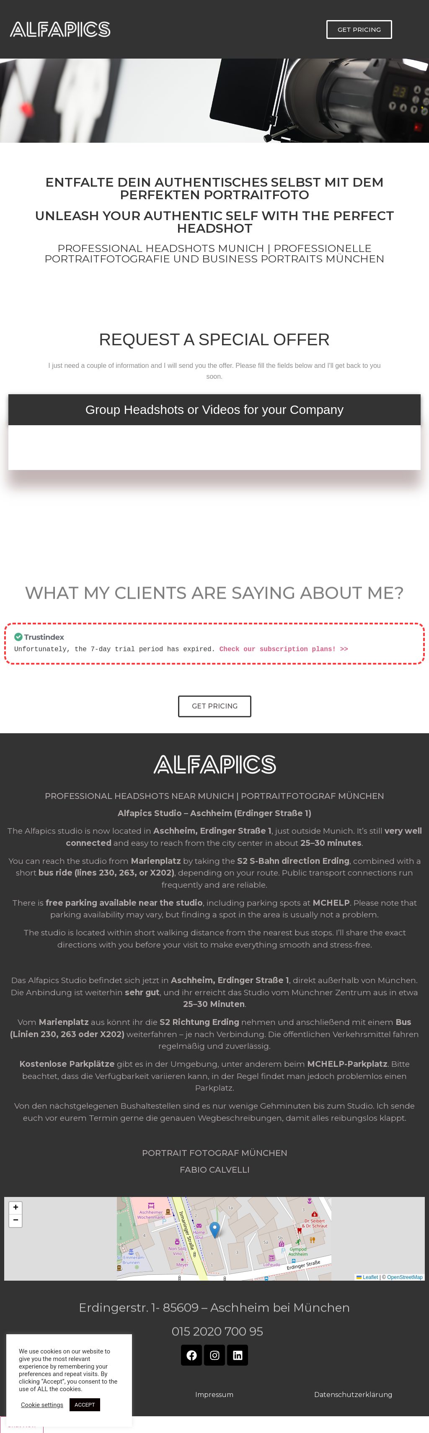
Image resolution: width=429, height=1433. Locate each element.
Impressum (214, 1394)
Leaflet (367, 1276)
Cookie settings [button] (42, 1405)
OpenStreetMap (405, 1276)
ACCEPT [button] (85, 1405)
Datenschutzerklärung (353, 1394)
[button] (214, 1229)
